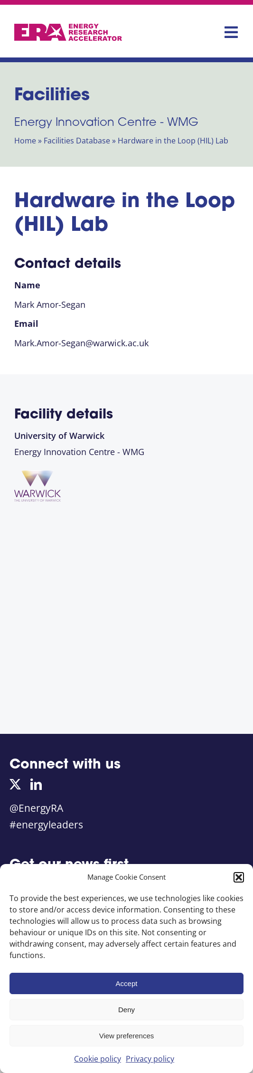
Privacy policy (150, 1059)
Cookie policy (97, 1059)
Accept (127, 983)
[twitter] (15, 784)
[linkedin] (36, 784)
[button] (239, 877)
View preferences (126, 1036)
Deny (126, 1010)
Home (25, 140)
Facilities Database (77, 140)
